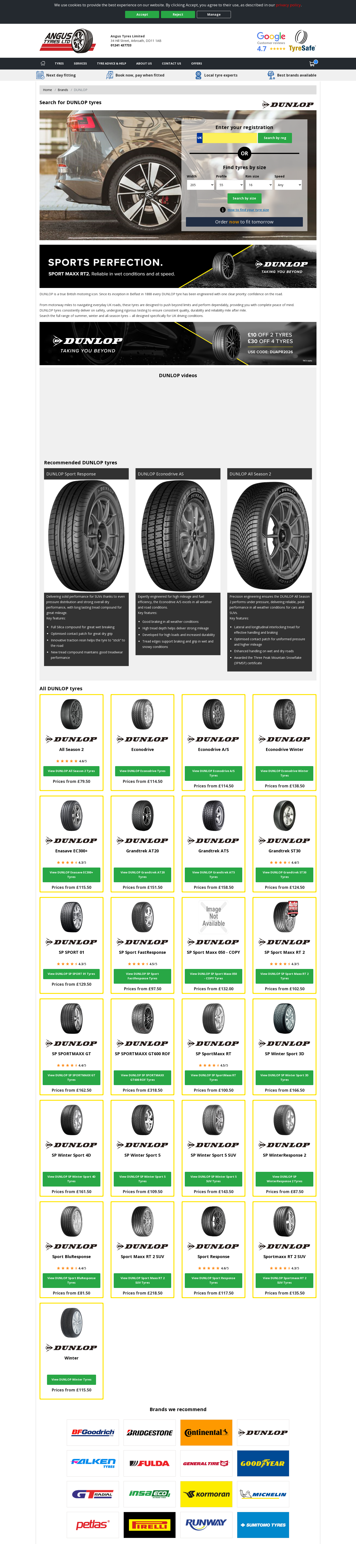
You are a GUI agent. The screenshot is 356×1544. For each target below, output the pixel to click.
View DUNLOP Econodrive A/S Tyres (213, 773)
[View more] (178, 343)
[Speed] (288, 185)
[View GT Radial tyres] (93, 1494)
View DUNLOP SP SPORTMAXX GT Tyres (71, 1077)
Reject (178, 14)
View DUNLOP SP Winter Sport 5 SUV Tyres (213, 1179)
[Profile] (230, 185)
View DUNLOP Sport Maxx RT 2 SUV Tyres (143, 1280)
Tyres (59, 63)
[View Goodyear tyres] (263, 1463)
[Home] (43, 64)
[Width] (200, 185)
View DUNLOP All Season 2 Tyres (71, 771)
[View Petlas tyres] (93, 1525)
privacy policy (288, 4)
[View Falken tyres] (93, 1463)
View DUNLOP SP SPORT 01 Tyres (71, 974)
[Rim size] (259, 185)
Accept (142, 14)
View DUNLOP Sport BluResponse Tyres (71, 1280)
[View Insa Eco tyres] (150, 1494)
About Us (144, 63)
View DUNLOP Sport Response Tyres (213, 1280)
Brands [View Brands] (63, 90)
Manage (214, 14)
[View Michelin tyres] (263, 1494)
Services (80, 63)
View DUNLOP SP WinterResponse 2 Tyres (284, 1179)
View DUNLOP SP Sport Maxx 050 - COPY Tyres (213, 976)
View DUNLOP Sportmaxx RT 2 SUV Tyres (284, 1280)
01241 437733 (121, 45)
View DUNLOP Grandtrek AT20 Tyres (143, 874)
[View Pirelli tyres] (150, 1525)
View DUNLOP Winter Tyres (71, 1379)
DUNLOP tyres (99, 462)
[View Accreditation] (302, 40)
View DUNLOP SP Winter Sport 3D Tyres (284, 1077)
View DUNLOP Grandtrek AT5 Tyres (213, 874)
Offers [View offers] (196, 63)
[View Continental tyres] (206, 1432)
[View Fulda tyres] (150, 1463)
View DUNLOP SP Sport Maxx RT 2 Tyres (284, 976)
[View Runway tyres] (206, 1525)
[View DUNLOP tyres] (263, 1432)
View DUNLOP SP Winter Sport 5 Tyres (142, 1179)
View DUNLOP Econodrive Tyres (143, 771)
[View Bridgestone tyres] (150, 1432)
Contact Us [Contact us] (171, 63)
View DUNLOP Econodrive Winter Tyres (284, 773)
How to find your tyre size (248, 210)
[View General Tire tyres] (206, 1463)
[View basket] (312, 64)
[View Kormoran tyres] (206, 1494)
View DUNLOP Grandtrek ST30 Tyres (284, 874)
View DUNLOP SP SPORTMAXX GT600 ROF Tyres (142, 1077)
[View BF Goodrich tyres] (93, 1432)
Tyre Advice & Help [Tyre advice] (111, 63)
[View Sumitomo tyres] (263, 1525)
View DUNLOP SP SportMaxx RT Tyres (213, 1077)
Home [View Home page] (47, 90)
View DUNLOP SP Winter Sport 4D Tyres (71, 1179)
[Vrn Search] (227, 138)
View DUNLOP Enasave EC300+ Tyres (71, 874)
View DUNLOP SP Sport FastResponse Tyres (142, 976)
